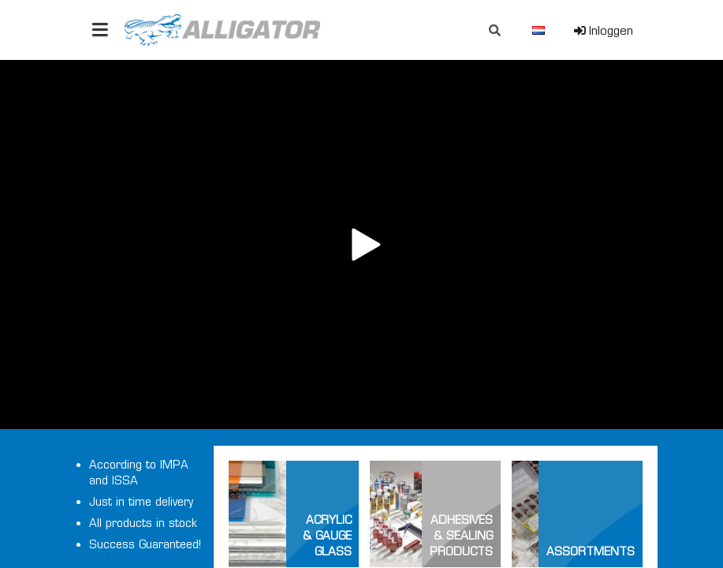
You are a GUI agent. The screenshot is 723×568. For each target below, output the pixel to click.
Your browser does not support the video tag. (361, 244)
